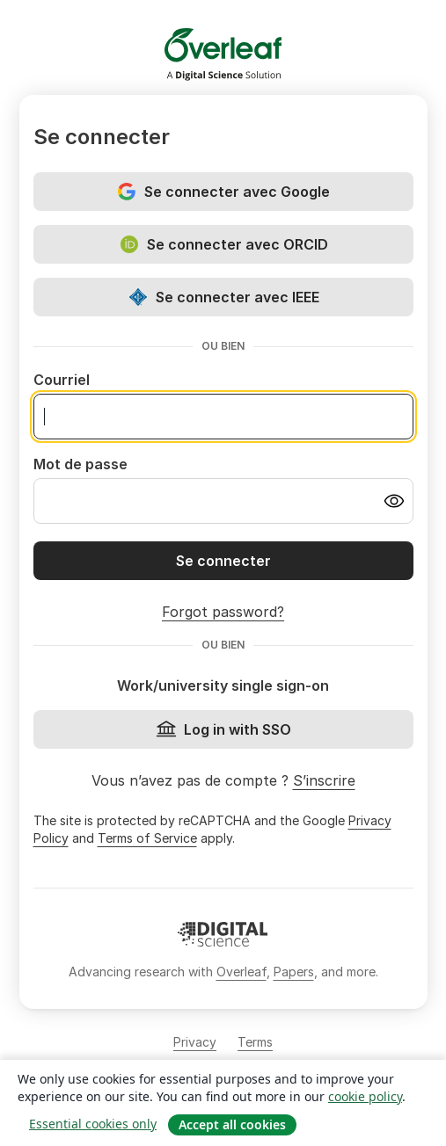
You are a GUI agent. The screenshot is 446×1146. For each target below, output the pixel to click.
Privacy (194, 1041)
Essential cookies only (93, 1123)
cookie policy (365, 1096)
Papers (294, 971)
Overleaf (241, 971)
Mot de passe (80, 464)
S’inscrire (324, 780)
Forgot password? (223, 611)
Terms (255, 1041)
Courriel (61, 379)
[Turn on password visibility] (394, 501)
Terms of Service (147, 837)
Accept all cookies (232, 1124)
